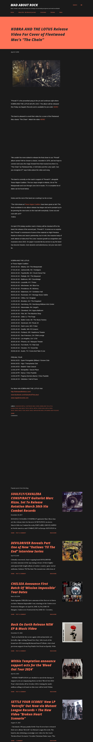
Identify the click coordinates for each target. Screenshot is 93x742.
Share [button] (12, 413)
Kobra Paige (14, 408)
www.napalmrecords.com (19, 398)
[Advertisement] (36, 468)
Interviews (43, 12)
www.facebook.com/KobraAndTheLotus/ (25, 395)
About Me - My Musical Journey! (27, 12)
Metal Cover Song (39, 408)
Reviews (53, 12)
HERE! (56, 107)
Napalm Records (39, 410)
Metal (31, 408)
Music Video (29, 410)
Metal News (48, 408)
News (60, 12)
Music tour (21, 410)
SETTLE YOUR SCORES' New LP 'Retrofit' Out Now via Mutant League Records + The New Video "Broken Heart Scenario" (33, 710)
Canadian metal (20, 406)
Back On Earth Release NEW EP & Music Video (32, 626)
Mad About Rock (24, 5)
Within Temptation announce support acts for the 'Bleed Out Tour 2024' (33, 665)
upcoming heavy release (51, 410)
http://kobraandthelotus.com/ (21, 391)
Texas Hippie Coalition (33, 204)
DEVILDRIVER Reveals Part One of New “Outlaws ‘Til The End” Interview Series (33, 547)
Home (12, 12)
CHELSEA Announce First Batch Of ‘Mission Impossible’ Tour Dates (33, 588)
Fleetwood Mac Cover (32, 406)
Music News (14, 410)
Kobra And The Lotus (46, 406)
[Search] (75, 5)
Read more (53, 533)
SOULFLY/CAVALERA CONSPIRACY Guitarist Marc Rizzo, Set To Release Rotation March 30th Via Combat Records (32, 502)
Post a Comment (21, 533)
